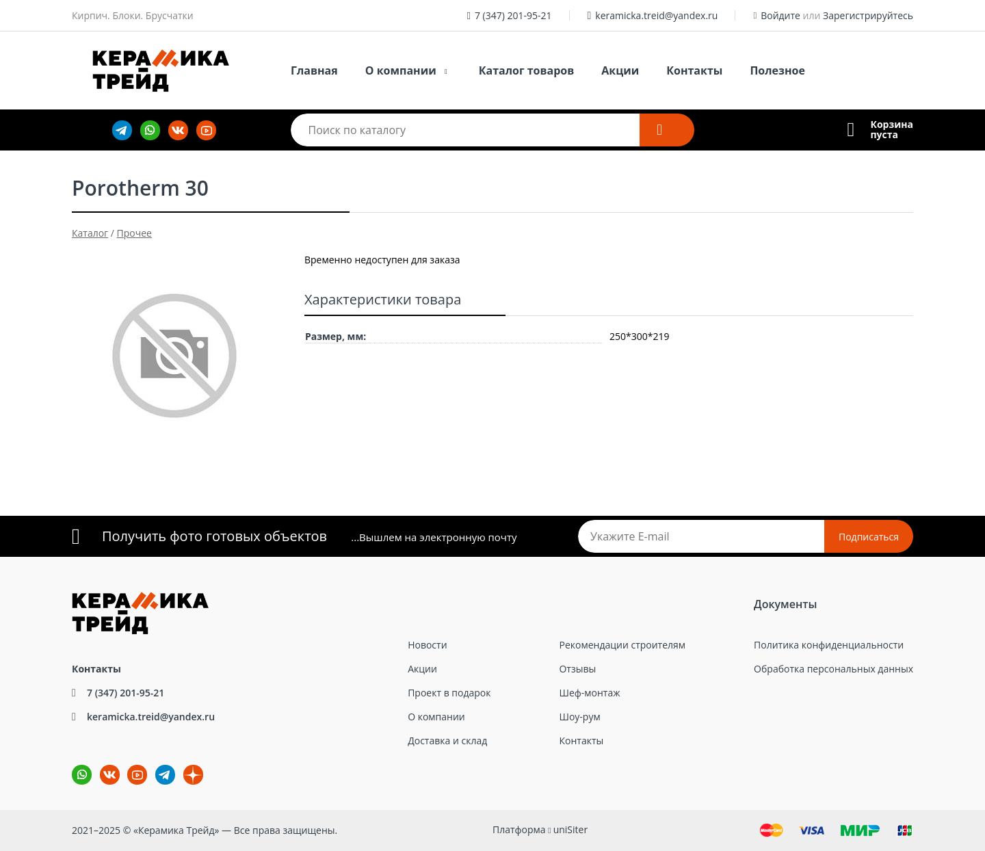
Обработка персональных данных (833, 668)
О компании (400, 70)
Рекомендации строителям (622, 644)
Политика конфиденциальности (829, 644)
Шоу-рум (579, 716)
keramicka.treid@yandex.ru (656, 15)
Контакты (694, 70)
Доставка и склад (447, 740)
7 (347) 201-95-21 (513, 15)
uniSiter (570, 829)
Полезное (777, 70)
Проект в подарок (449, 692)
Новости (427, 644)
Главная (314, 70)
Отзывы (577, 668)
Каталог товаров (527, 70)
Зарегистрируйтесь (868, 15)
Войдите (780, 15)
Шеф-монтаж (589, 692)
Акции (620, 70)
